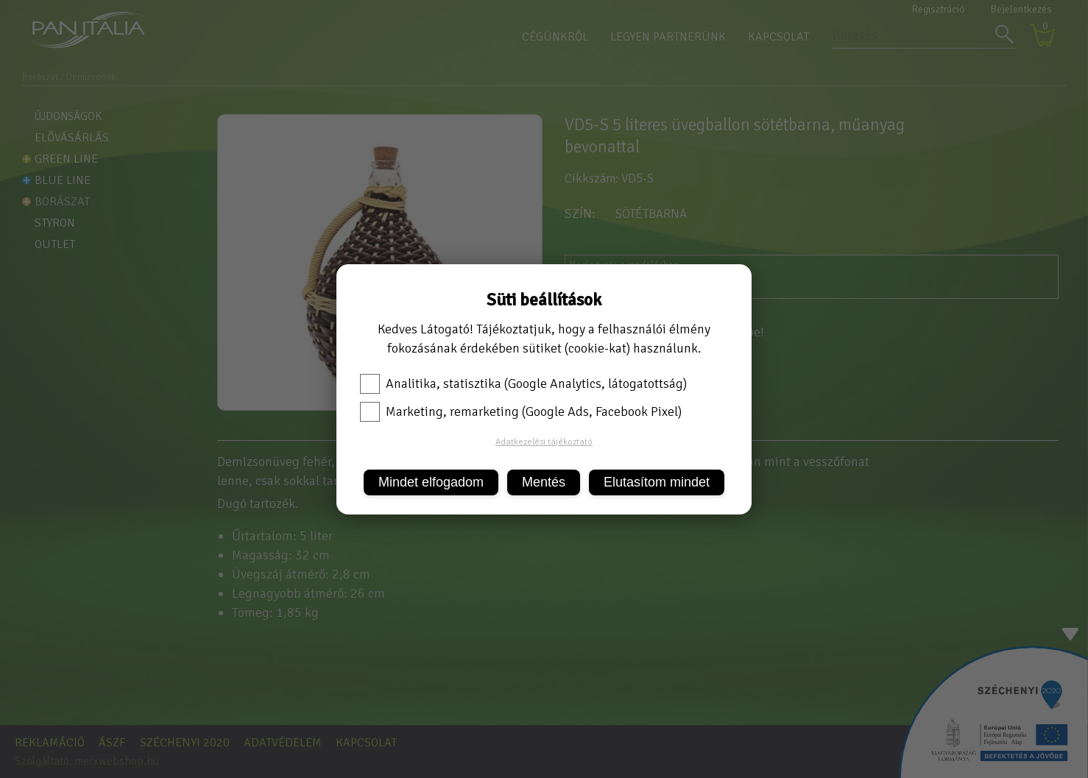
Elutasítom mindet (657, 482)
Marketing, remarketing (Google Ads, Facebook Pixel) (521, 411)
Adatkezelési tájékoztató (544, 442)
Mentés (543, 482)
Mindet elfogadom (431, 482)
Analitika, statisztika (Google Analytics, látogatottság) (523, 383)
